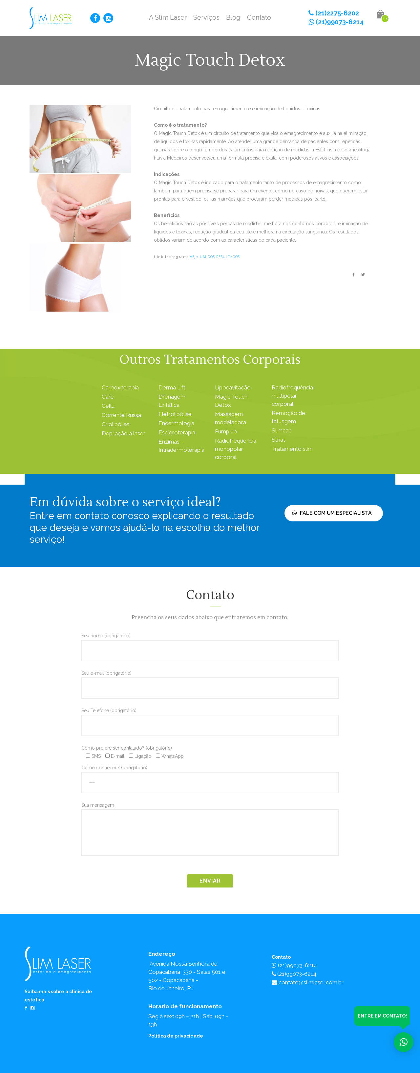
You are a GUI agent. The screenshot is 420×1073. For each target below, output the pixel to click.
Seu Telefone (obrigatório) (210, 718)
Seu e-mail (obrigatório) (210, 680)
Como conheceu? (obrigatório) (210, 775)
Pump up (226, 431)
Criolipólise (116, 424)
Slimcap (282, 430)
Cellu (108, 406)
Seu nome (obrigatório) (210, 643)
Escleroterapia (176, 432)
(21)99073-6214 (336, 22)
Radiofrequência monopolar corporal (235, 448)
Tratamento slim (292, 449)
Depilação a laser (123, 433)
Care (108, 396)
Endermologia (176, 423)
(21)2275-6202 (333, 13)
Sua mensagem (210, 831)
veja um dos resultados (215, 256)
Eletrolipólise (175, 414)
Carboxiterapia (120, 387)
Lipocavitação (233, 387)
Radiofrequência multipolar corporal (292, 395)
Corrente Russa (121, 415)
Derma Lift (171, 387)
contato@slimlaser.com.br (308, 982)
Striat (278, 439)
